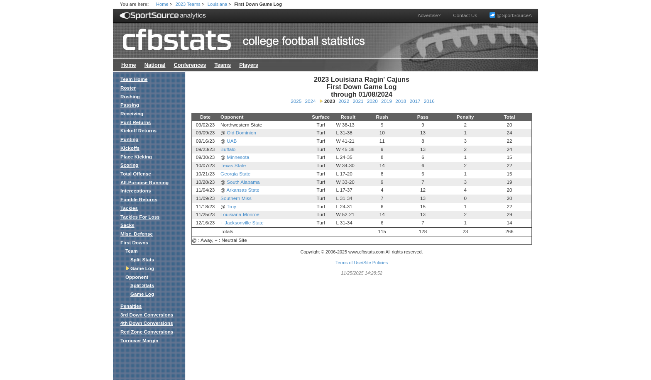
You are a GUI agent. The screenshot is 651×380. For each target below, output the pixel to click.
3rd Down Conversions (146, 314)
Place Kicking (136, 156)
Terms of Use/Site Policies (361, 262)
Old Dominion (241, 132)
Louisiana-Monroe (239, 214)
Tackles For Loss (140, 216)
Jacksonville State (244, 222)
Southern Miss (236, 198)
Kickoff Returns (138, 130)
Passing (129, 104)
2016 (429, 101)
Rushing (130, 96)
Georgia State (235, 173)
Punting (129, 139)
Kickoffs (130, 148)
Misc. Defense (136, 233)
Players (248, 65)
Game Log (142, 294)
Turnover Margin (139, 340)
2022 (343, 101)
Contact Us (465, 15)
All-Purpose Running (144, 182)
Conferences (190, 65)
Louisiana (218, 4)
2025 (296, 101)
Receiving (131, 113)
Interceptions (135, 190)
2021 (357, 101)
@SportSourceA (510, 15)
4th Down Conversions (146, 323)
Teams (222, 65)
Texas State (233, 165)
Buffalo (227, 149)
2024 (310, 101)
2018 (400, 101)
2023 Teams (188, 4)
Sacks (127, 225)
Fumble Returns (138, 199)
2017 (414, 101)
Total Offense (135, 173)
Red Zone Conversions (146, 331)
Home (162, 4)
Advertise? (429, 15)
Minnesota (238, 157)
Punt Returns (135, 122)
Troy (231, 206)
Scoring (129, 165)
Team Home (133, 79)
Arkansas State (243, 189)
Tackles (129, 208)
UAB (232, 141)
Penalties (131, 306)
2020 (372, 101)
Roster (128, 87)
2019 (386, 101)
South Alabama (243, 182)
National (155, 65)
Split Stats (142, 259)
